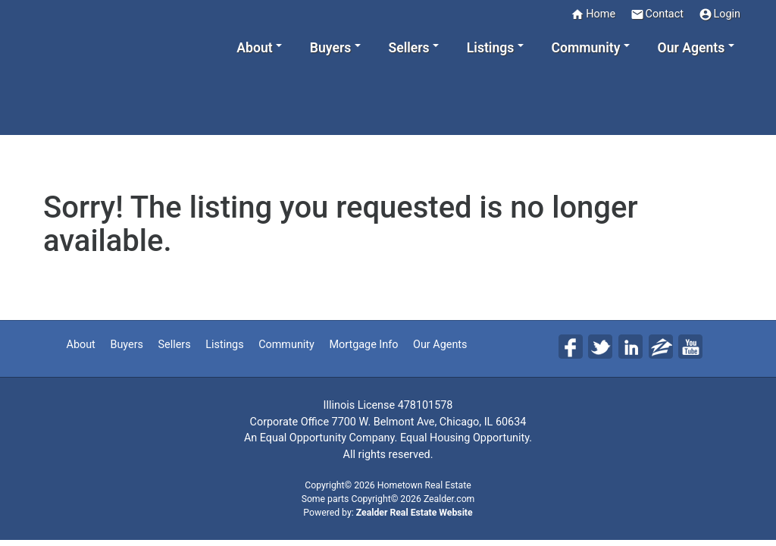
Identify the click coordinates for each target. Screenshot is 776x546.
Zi (661, 346)
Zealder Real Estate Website (414, 512)
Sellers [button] (408, 47)
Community (286, 344)
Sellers (174, 344)
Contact (657, 14)
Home (593, 14)
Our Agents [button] (691, 47)
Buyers (126, 344)
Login (720, 14)
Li (630, 346)
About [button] (254, 47)
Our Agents (440, 344)
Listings (224, 344)
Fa (571, 346)
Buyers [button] (330, 47)
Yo (690, 346)
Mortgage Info (363, 344)
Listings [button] (491, 47)
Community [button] (585, 47)
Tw (600, 346)
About (81, 344)
